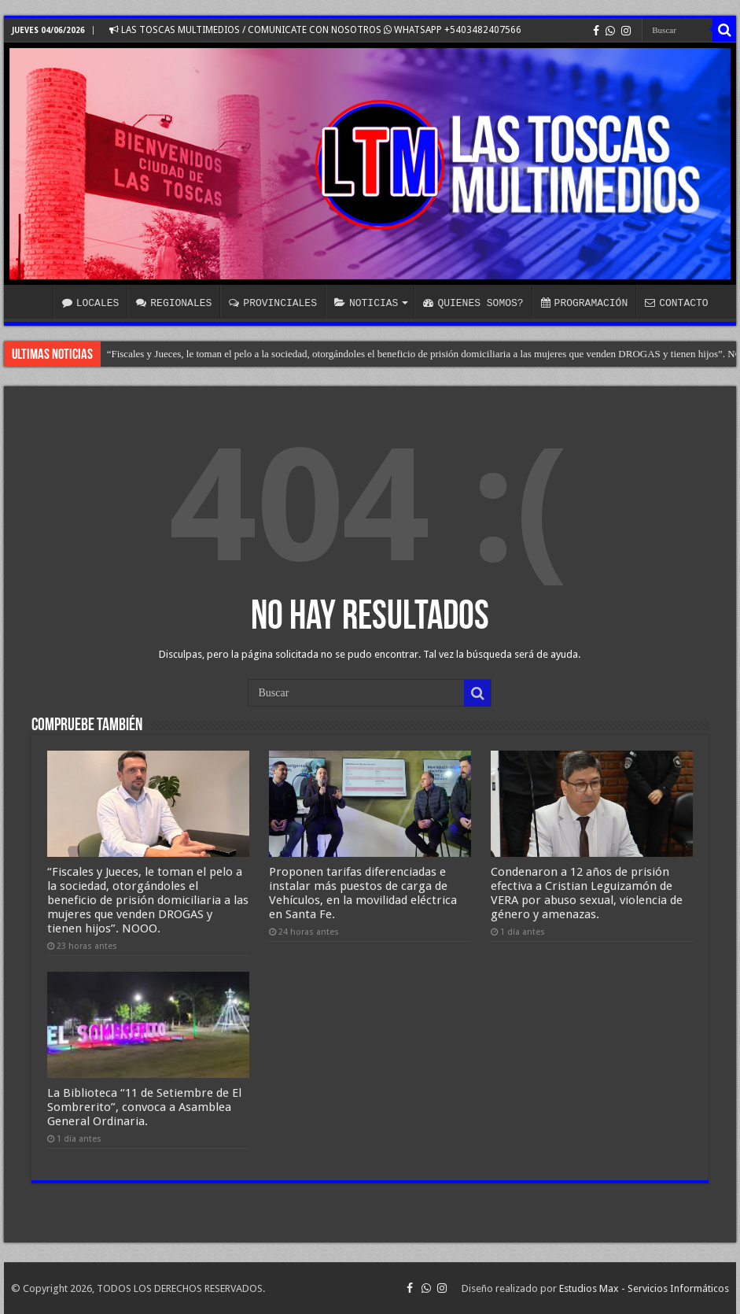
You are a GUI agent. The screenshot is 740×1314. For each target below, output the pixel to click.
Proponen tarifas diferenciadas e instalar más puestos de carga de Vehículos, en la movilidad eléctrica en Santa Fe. (363, 893)
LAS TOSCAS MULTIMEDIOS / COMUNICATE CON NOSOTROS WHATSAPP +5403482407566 (315, 29)
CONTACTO (676, 303)
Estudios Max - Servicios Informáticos (644, 1288)
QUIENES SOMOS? (473, 303)
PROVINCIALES (273, 303)
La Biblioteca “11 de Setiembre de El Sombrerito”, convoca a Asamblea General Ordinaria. (144, 1107)
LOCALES (91, 303)
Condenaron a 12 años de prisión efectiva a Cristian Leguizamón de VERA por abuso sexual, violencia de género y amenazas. (587, 893)
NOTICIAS (366, 303)
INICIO (32, 301)
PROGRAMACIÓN (584, 303)
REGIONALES (174, 303)
